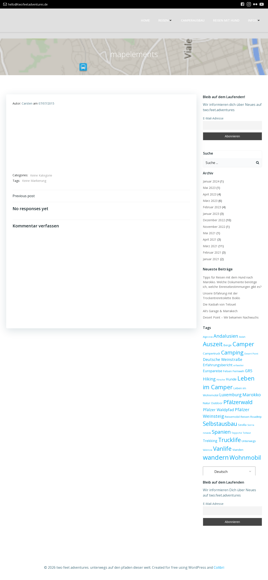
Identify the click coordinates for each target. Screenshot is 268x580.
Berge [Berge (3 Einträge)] (228, 345)
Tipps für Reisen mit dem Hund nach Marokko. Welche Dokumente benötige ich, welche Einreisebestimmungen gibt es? (232, 282)
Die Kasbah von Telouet (219, 304)
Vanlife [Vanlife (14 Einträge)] (222, 448)
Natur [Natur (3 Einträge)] (206, 403)
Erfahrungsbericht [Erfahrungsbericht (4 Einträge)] (217, 365)
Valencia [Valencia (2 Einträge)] (207, 449)
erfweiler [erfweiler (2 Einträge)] (238, 365)
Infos (254, 20)
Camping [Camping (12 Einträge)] (232, 352)
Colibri (219, 567)
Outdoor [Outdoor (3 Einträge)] (216, 403)
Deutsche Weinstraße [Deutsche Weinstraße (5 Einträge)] (222, 359)
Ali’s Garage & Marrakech (220, 311)
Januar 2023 (211, 214)
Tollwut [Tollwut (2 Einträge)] (247, 432)
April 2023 (209, 194)
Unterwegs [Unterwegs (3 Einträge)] (249, 441)
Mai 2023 (209, 188)
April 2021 (209, 239)
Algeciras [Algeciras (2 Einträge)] (208, 336)
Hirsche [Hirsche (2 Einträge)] (220, 379)
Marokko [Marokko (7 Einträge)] (251, 395)
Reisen (165, 20)
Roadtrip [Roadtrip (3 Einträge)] (256, 417)
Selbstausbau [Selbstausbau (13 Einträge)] (220, 424)
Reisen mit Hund (226, 20)
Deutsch (218, 471)
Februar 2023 (212, 207)
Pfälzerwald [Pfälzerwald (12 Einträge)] (237, 402)
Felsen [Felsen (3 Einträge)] (227, 371)
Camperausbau (193, 20)
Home (145, 20)
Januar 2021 (211, 259)
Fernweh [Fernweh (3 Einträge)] (238, 371)
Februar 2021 (212, 252)
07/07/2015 (46, 103)
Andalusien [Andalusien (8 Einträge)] (226, 336)
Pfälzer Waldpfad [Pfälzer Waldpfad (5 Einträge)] (218, 409)
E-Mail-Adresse (213, 118)
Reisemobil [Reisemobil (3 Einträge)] (232, 417)
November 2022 (214, 227)
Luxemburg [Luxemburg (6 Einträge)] (230, 395)
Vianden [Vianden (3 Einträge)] (237, 450)
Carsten (27, 103)
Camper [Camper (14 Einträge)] (243, 344)
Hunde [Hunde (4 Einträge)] (231, 379)
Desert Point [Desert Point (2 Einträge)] (251, 353)
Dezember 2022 (214, 220)
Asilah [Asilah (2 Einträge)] (242, 336)
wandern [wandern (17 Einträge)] (216, 457)
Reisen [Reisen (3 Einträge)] (245, 417)
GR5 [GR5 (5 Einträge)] (248, 370)
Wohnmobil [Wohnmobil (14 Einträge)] (245, 457)
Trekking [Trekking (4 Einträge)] (210, 440)
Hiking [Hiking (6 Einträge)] (209, 379)
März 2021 (210, 246)
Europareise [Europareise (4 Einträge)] (212, 371)
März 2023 (210, 201)
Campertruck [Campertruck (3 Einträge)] (211, 353)
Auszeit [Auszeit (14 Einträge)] (213, 344)
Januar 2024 (211, 181)
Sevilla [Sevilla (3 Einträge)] (242, 425)
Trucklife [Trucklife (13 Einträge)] (229, 440)
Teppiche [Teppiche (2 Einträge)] (237, 432)
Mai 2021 (209, 233)
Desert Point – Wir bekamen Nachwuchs (231, 317)
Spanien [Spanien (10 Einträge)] (221, 431)
